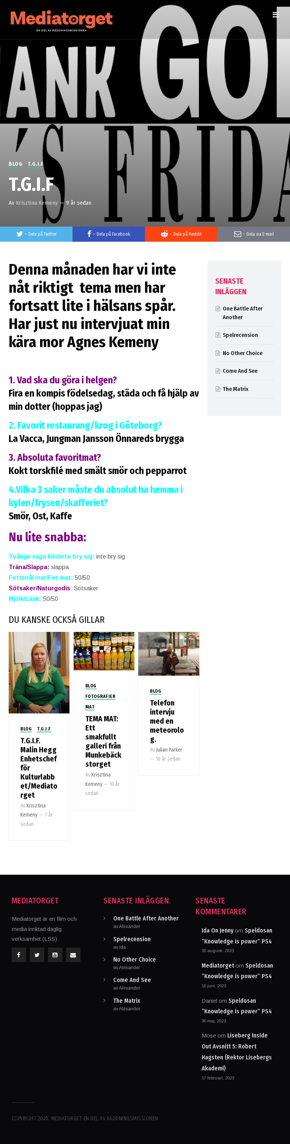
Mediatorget (218, 965)
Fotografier (100, 696)
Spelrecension (240, 335)
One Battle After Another (146, 918)
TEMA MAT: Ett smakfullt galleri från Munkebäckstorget (103, 741)
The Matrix (235, 389)
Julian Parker (169, 750)
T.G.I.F (35, 164)
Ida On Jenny (217, 930)
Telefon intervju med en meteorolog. (167, 721)
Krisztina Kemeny (37, 202)
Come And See (240, 370)
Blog (15, 164)
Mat (90, 707)
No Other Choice (242, 353)
